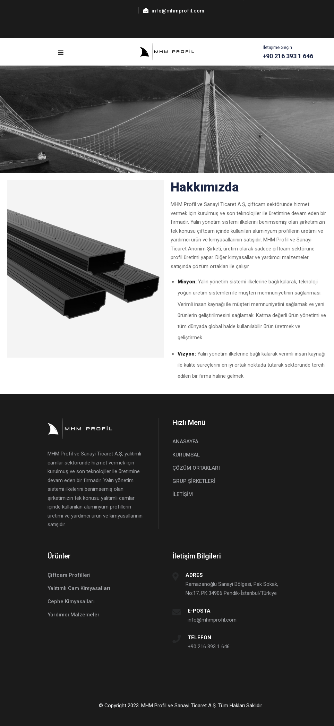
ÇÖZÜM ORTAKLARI (196, 468)
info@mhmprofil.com (212, 620)
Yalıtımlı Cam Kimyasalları (79, 588)
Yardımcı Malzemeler (74, 615)
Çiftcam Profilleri (69, 575)
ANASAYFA (185, 441)
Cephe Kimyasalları (71, 601)
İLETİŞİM (182, 494)
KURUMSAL (186, 455)
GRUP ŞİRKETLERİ (193, 481)
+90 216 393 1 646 (209, 646)
